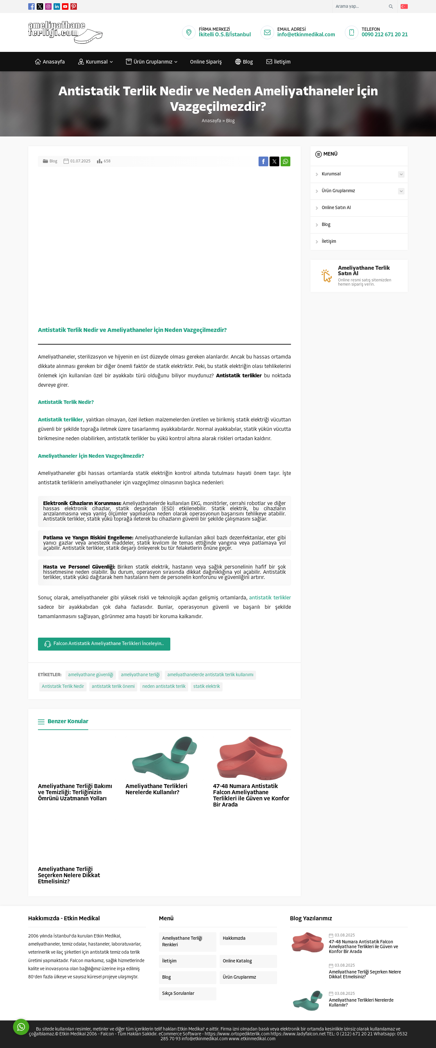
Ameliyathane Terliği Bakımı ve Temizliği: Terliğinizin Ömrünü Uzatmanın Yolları (75, 792)
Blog (230, 121)
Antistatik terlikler (60, 420)
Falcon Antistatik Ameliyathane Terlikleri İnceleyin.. (104, 644)
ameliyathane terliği (140, 675)
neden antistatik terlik (164, 686)
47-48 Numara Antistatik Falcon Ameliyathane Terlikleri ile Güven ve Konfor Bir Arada (251, 795)
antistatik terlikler (270, 598)
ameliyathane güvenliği (90, 675)
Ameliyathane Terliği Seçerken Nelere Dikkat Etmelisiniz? (69, 875)
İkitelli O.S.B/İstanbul (225, 35)
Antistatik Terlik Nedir (63, 686)
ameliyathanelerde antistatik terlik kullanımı (210, 675)
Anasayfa (211, 121)
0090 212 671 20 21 (385, 35)
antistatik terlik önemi (113, 686)
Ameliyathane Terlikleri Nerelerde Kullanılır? (157, 789)
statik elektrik (206, 686)
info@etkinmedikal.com (306, 35)
